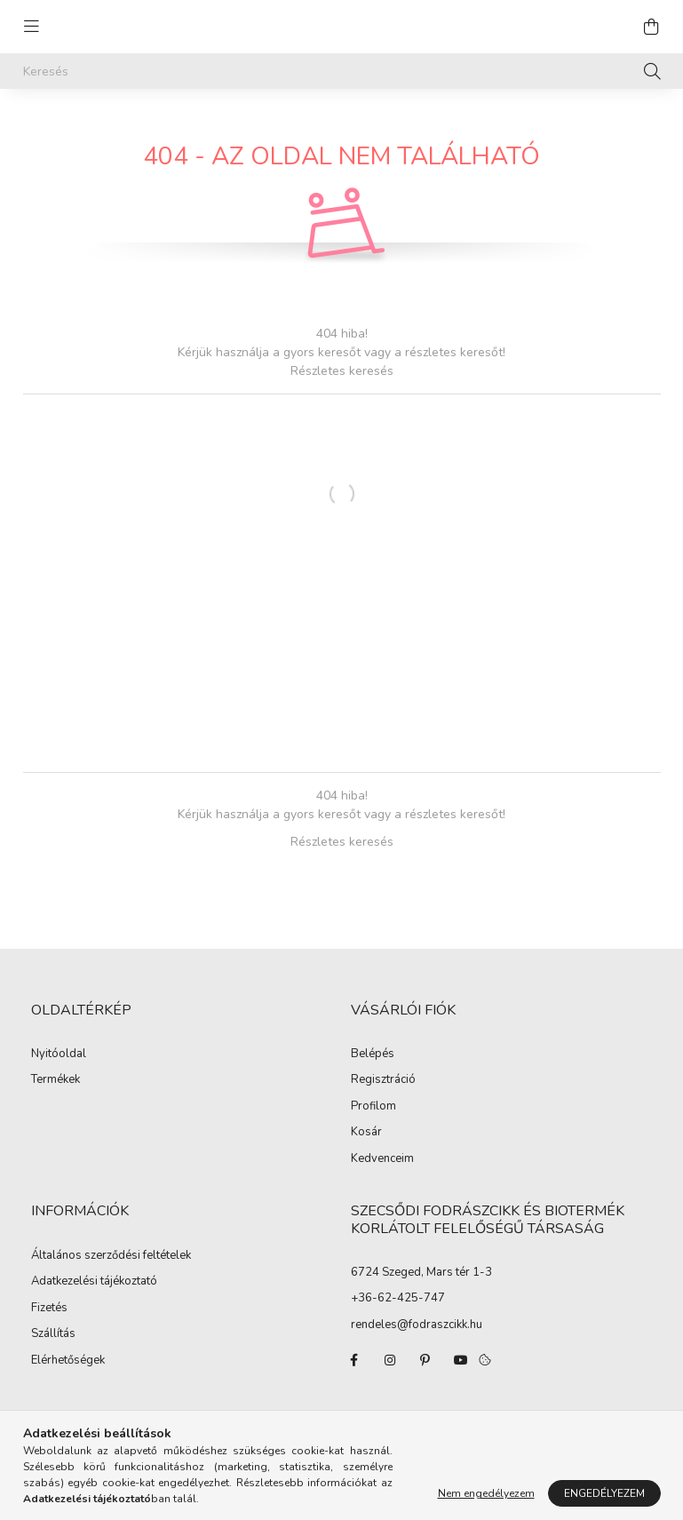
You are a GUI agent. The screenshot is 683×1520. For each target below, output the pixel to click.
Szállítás (53, 1334)
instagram (390, 1360)
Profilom (373, 1107)
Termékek (55, 1080)
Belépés (372, 1054)
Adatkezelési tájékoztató (94, 1282)
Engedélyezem (604, 1493)
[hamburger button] (32, 26)
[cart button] (652, 26)
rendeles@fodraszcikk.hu (416, 1325)
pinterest (425, 1360)
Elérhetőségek (68, 1361)
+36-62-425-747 (398, 1298)
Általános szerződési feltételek (111, 1256)
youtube (461, 1360)
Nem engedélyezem (486, 1493)
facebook (354, 1360)
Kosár (366, 1133)
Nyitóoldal (58, 1054)
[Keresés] (342, 71)
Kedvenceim (382, 1159)
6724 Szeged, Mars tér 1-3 (421, 1272)
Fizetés (49, 1308)
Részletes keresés (341, 370)
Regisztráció (383, 1080)
